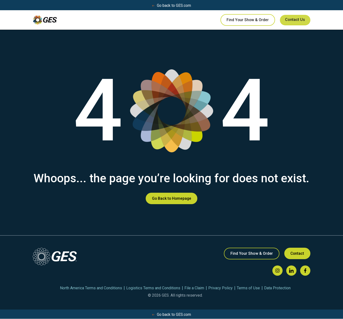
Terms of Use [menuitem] (248, 288)
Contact (297, 253)
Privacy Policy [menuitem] (220, 288)
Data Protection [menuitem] (277, 288)
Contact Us (294, 20)
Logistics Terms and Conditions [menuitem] (153, 288)
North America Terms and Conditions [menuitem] (91, 288)
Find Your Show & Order (244, 20)
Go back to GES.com (171, 5)
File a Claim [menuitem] (194, 288)
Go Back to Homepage (172, 198)
